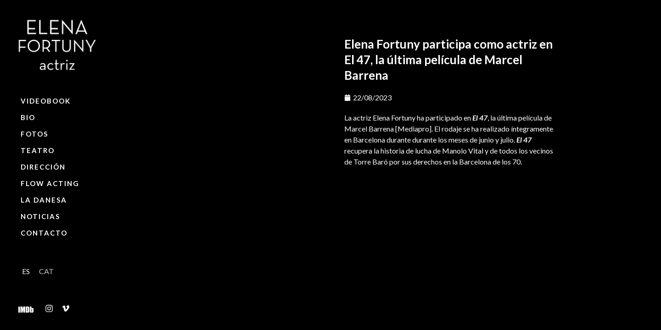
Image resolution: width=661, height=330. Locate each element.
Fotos (34, 134)
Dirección (43, 167)
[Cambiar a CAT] (46, 271)
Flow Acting (50, 183)
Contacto (44, 233)
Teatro (38, 150)
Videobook (46, 101)
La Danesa (44, 200)
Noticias (40, 216)
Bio (28, 117)
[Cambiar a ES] (25, 271)
